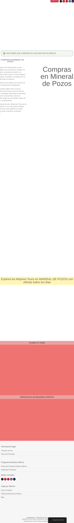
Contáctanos (30, 517)
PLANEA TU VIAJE (37, 343)
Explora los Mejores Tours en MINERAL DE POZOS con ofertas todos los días (37, 280)
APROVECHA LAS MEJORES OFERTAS (37, 397)
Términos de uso (42, 517)
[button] (37, 54)
